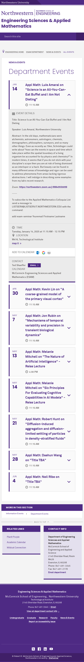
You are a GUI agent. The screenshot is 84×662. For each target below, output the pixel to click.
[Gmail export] (43, 252)
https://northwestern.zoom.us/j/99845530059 (43, 187)
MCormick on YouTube (51, 649)
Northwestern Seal (42, 634)
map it (15, 243)
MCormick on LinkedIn (45, 649)
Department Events (39, 514)
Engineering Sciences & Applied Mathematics (36, 23)
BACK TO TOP (40, 522)
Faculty (54, 618)
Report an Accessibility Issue (42, 622)
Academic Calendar (16, 542)
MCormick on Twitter (33, 649)
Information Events (14, 514)
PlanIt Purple (13, 537)
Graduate (31, 618)
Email (53, 607)
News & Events (53, 52)
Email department (57, 572)
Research (43, 618)
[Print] (49, 252)
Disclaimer (54, 658)
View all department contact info (42, 611)
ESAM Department (35, 52)
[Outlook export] (38, 252)
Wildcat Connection (16, 548)
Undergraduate (17, 618)
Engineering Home (14, 52)
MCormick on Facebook (39, 649)
